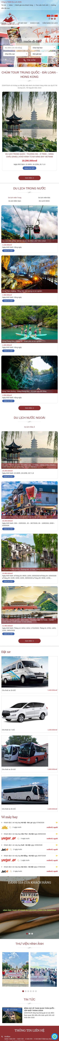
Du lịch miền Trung (14, 197)
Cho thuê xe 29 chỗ (8, 769)
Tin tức (4, 5)
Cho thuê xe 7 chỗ (8, 730)
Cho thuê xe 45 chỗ (8, 809)
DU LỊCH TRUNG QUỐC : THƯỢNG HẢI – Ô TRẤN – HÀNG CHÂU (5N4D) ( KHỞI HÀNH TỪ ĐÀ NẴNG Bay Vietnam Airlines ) (29, 156)
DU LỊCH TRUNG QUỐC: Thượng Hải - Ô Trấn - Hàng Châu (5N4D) (26, 569)
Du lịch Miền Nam (15, 201)
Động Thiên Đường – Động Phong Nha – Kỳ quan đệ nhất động (24, 391)
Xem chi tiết (29, 168)
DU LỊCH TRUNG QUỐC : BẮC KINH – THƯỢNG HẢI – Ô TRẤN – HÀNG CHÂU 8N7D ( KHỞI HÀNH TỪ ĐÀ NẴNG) (28, 621)
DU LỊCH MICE (44, 201)
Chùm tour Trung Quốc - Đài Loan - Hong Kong (29, 74)
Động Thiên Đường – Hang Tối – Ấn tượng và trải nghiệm (22, 291)
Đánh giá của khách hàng (24, 5)
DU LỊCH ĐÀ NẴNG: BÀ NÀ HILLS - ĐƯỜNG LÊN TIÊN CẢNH (24, 241)
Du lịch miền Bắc (44, 197)
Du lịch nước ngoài (29, 417)
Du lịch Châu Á (29, 427)
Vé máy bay (9, 817)
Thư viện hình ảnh (42, 5)
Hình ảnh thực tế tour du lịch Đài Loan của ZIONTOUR (29, 910)
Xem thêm (29, 178)
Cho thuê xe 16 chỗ (8, 690)
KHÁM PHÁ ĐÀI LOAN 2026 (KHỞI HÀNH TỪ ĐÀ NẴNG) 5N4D (24, 517)
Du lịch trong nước (29, 188)
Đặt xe (5, 652)
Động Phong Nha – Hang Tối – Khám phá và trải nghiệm (21, 341)
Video (11, 5)
